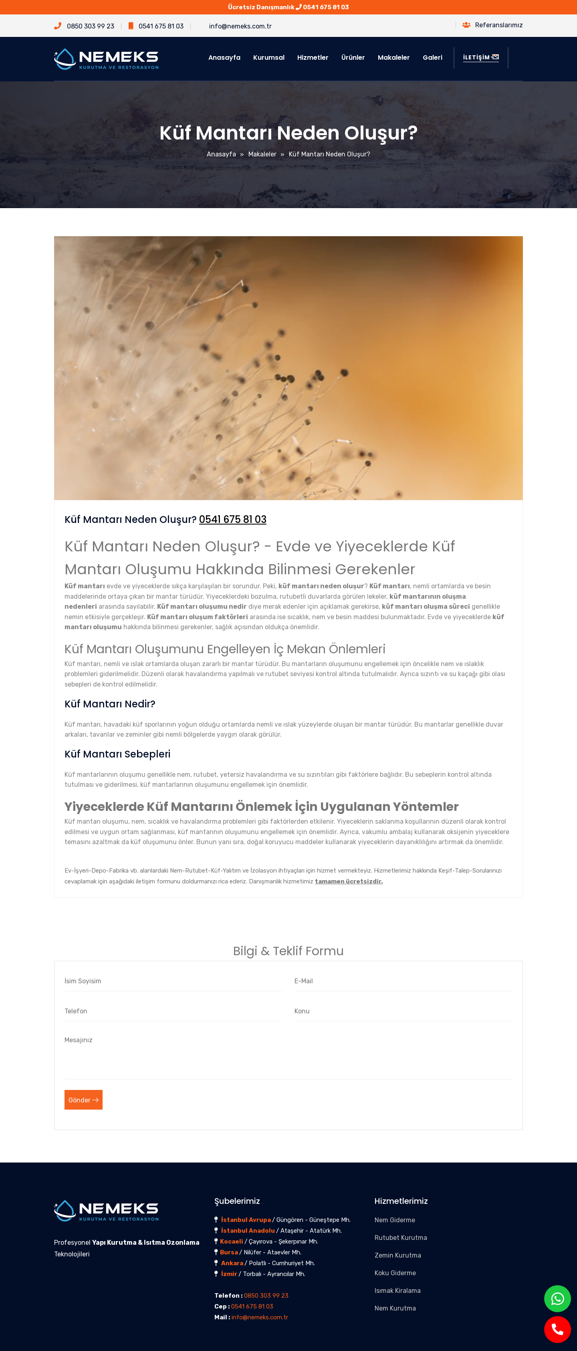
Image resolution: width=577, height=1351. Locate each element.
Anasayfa (224, 57)
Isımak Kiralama (398, 1290)
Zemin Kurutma (398, 1255)
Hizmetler (313, 57)
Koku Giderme (395, 1273)
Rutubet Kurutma (401, 1238)
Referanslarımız (492, 25)
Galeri (432, 57)
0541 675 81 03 (326, 7)
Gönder (84, 1100)
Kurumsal (268, 57)
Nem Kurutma (395, 1308)
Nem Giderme (395, 1220)
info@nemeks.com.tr (235, 26)
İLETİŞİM (481, 57)
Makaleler (394, 57)
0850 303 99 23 (84, 26)
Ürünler (353, 57)
